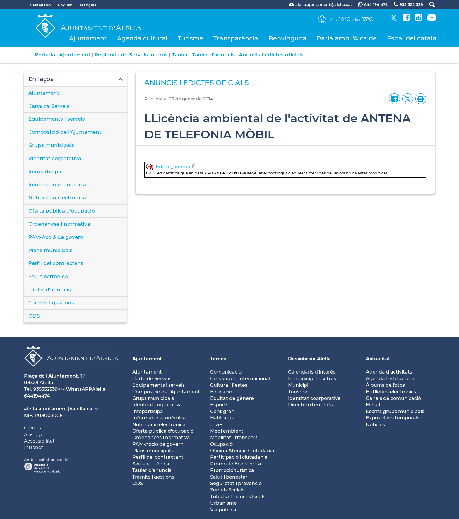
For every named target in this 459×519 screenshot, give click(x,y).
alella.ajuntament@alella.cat (59, 409)
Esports (219, 404)
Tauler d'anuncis (213, 55)
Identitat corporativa (54, 158)
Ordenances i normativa (59, 224)
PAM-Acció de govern (55, 237)
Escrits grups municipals (395, 411)
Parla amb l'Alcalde (347, 38)
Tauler (180, 55)
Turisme (190, 38)
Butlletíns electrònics (391, 392)
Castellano (40, 5)
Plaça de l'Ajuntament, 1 (53, 376)
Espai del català (411, 38)
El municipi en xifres (312, 378)
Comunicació (226, 372)
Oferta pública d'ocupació (61, 211)
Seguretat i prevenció (236, 483)
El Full (373, 404)
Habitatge (222, 418)
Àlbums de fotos (385, 385)
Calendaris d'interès (311, 372)
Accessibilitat (39, 441)
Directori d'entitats (310, 404)
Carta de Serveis (48, 106)
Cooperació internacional (240, 378)
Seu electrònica (48, 276)
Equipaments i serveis (56, 119)
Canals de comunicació (393, 398)
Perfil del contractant (55, 263)
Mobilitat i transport (234, 437)
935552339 (45, 389)
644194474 (37, 396)
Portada (45, 55)
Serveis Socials (227, 490)
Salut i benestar (229, 477)
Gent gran (222, 411)
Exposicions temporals (392, 418)
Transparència (235, 38)
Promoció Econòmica (235, 464)
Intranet (33, 447)
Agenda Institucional (391, 378)
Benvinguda (287, 38)
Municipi (298, 385)
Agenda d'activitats (389, 372)
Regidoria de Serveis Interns (131, 55)
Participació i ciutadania (239, 457)
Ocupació (221, 444)
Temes (218, 359)
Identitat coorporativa (314, 398)
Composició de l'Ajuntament (64, 132)
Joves (216, 424)
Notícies (375, 424)
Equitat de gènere (232, 398)
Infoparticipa (44, 171)
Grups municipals (51, 145)
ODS (34, 316)
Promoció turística (232, 470)
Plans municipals (50, 250)
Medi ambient (227, 431)
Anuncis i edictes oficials (271, 55)
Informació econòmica (57, 184)
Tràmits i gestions (51, 303)
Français (88, 5)
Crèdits (32, 428)
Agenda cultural (142, 38)
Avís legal (35, 434)
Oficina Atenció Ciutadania (242, 450)
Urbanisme (223, 503)
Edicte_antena (173, 166)
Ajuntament (88, 38)
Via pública (223, 510)
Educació (221, 392)
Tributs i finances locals (237, 496)
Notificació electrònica (57, 198)
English (65, 5)
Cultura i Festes (228, 385)
